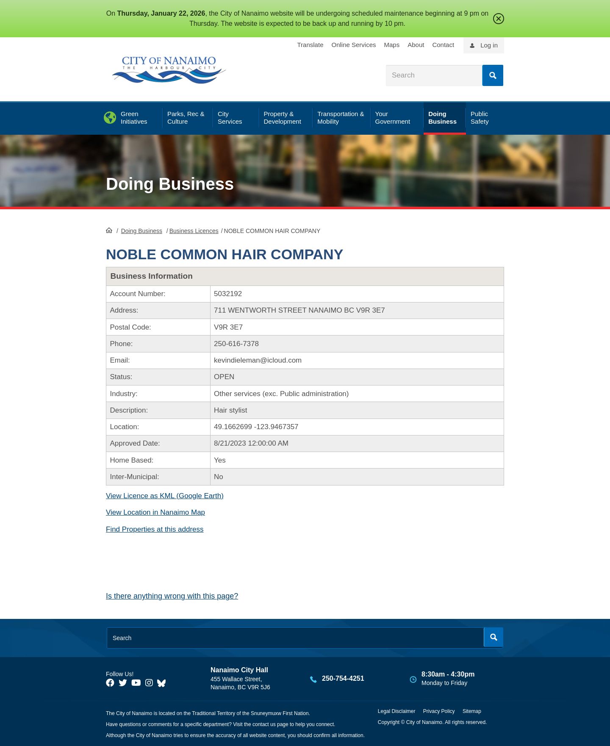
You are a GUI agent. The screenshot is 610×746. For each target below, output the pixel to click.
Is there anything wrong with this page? (172, 596)
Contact (443, 44)
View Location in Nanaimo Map (155, 512)
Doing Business (170, 184)
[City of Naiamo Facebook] (110, 683)
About (416, 44)
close (498, 18)
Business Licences (194, 230)
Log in (489, 45)
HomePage (109, 230)
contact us (264, 724)
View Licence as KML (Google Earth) (165, 496)
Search (492, 75)
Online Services (353, 44)
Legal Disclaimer (397, 711)
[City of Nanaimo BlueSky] (163, 683)
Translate (310, 44)
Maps (392, 44)
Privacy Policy (439, 711)
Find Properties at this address (155, 529)
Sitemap (472, 711)
